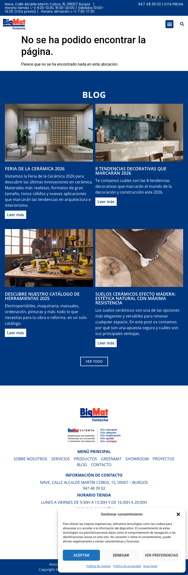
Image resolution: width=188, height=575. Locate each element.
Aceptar (82, 555)
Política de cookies (98, 566)
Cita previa (173, 4)
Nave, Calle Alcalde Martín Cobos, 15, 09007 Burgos (47, 4)
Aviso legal (150, 566)
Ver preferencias (161, 555)
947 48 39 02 (149, 4)
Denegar (121, 555)
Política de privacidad (127, 566)
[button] (178, 514)
